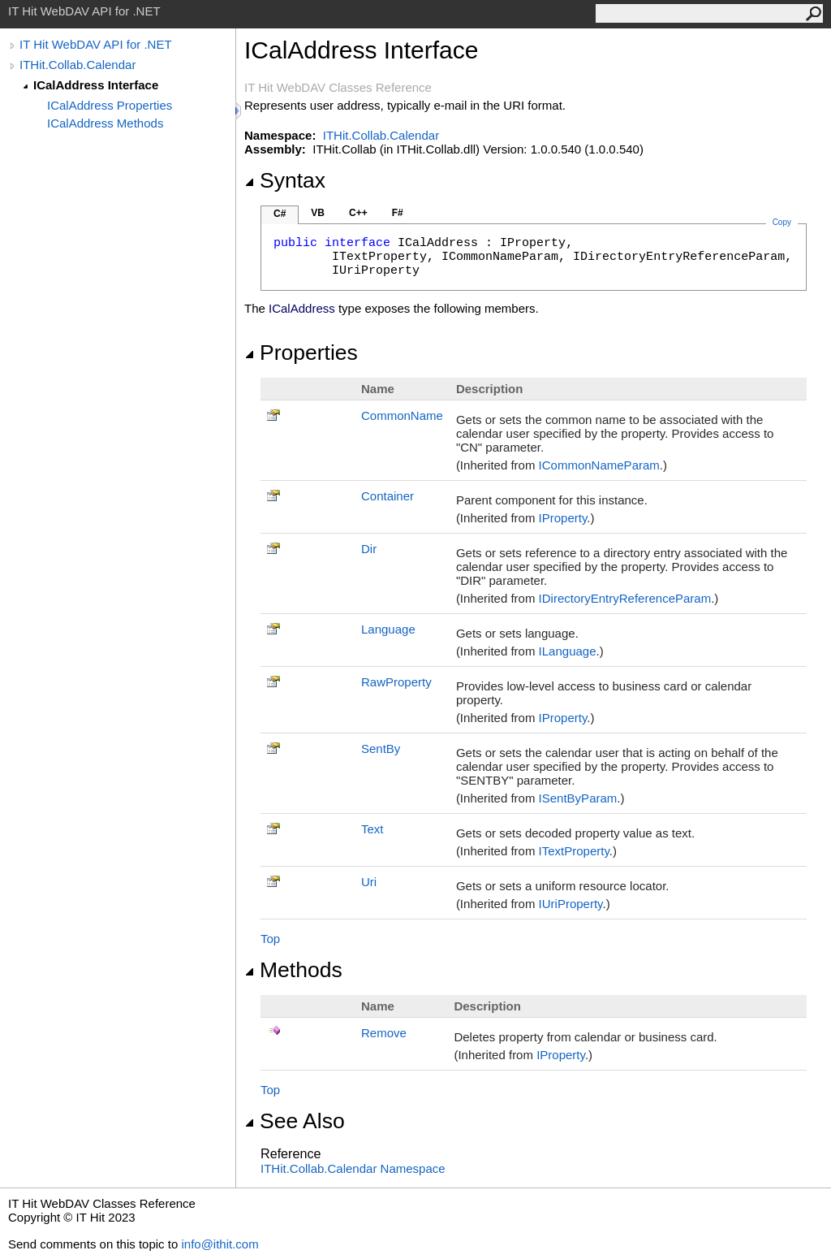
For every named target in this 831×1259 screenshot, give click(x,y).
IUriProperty (571, 904)
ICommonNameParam (599, 465)
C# (279, 213)
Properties (301, 352)
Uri (369, 882)
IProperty (563, 518)
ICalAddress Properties (109, 105)
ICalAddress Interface (95, 85)
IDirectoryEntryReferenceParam (625, 598)
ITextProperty (574, 851)
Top (270, 938)
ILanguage (567, 651)
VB (318, 212)
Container (387, 496)
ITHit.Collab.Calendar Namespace (353, 1168)
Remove (384, 1033)
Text (372, 829)
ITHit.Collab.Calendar (77, 64)
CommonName (402, 415)
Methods (293, 970)
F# (397, 212)
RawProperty (396, 682)
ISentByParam (578, 798)
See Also (294, 1121)
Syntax (284, 180)
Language (388, 629)
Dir (369, 549)
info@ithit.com (219, 1244)
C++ (358, 212)
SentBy (380, 748)
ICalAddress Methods (105, 123)
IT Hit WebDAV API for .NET (95, 44)
